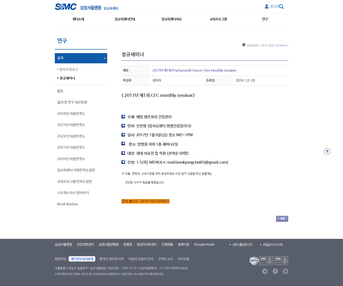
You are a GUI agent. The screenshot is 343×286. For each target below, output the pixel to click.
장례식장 (183, 244)
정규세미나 (67, 78)
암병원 (127, 244)
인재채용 (167, 244)
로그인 (274, 6)
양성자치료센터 (147, 244)
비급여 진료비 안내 (141, 259)
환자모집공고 (69, 69)
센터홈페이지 (242, 244)
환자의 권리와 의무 (112, 259)
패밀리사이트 (273, 244)
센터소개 (78, 19)
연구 (265, 19)
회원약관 (60, 259)
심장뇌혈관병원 (109, 244)
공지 (271, 45)
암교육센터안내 (125, 19)
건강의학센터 (85, 244)
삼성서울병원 (63, 244)
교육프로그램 (218, 19)
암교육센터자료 (171, 19)
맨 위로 (327, 151)
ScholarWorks (204, 244)
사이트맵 (183, 259)
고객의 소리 (165, 259)
